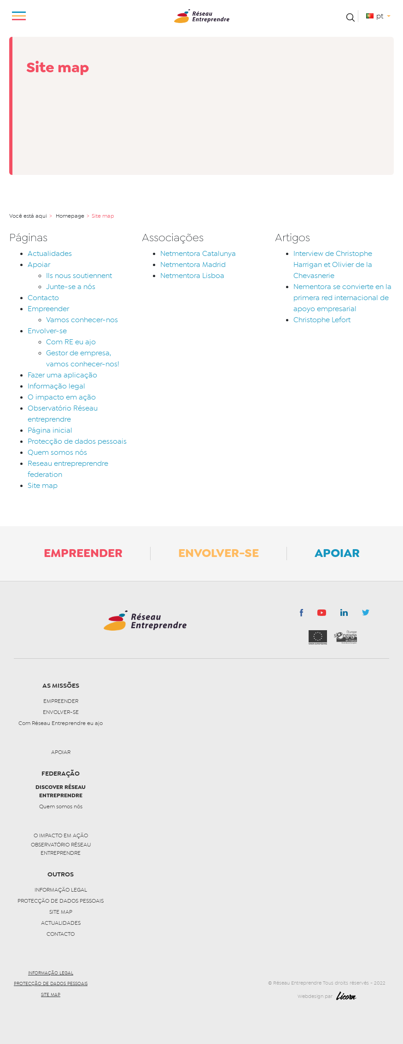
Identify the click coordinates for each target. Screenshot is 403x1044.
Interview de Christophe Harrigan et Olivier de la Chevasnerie (332, 264)
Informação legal (56, 386)
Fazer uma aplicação (62, 375)
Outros (60, 874)
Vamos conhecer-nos (82, 320)
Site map (43, 485)
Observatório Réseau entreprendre (61, 848)
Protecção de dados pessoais (77, 441)
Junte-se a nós (70, 287)
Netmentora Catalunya (198, 253)
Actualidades (50, 253)
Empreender (48, 309)
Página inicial (50, 430)
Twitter (365, 615)
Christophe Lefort (321, 320)
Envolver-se (47, 331)
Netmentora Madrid (193, 265)
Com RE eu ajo (71, 342)
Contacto (43, 298)
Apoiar (39, 265)
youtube (321, 615)
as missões (60, 686)
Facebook (301, 614)
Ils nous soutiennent (79, 276)
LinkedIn (344, 614)
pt (380, 16)
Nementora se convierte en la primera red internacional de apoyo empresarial (342, 298)
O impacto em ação (62, 397)
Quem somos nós (57, 452)
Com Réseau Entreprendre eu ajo (60, 723)
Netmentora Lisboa (192, 276)
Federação (60, 773)
